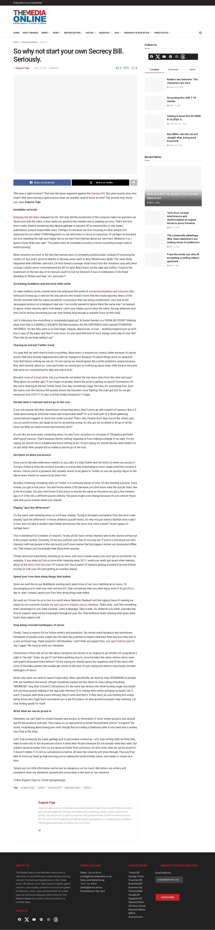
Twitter (87, 788)
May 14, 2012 (40, 68)
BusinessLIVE (135, 884)
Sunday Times (136, 876)
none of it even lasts (36, 377)
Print (56, 33)
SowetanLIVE (135, 880)
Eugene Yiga (22, 68)
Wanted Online (136, 902)
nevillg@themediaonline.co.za (96, 876)
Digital (90, 33)
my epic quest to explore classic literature (74, 604)
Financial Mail (135, 891)
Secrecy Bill (98, 193)
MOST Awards (30, 33)
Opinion (43, 42)
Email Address (163, 873)
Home (16, 33)
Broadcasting (72, 33)
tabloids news (72, 788)
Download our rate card (92, 891)
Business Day (135, 887)
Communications (29, 42)
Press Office (161, 33)
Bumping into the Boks (26, 217)
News (45, 33)
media (41, 788)
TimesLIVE (134, 872)
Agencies (104, 33)
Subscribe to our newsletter (27, 2)
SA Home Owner (137, 906)
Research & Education (136, 33)
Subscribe (167, 897)
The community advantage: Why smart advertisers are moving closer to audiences (183, 239)
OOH (117, 33)
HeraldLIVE (134, 895)
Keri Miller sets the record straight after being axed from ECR (182, 138)
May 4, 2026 (153, 203)
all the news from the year (35, 564)
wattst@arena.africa (91, 887)
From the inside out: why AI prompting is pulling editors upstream (183, 258)
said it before (118, 641)
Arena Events (136, 917)
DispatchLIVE (135, 898)
